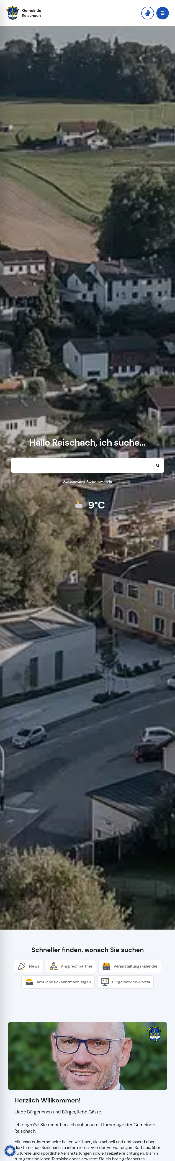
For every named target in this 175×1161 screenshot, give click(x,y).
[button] (162, 13)
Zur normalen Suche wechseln (87, 482)
